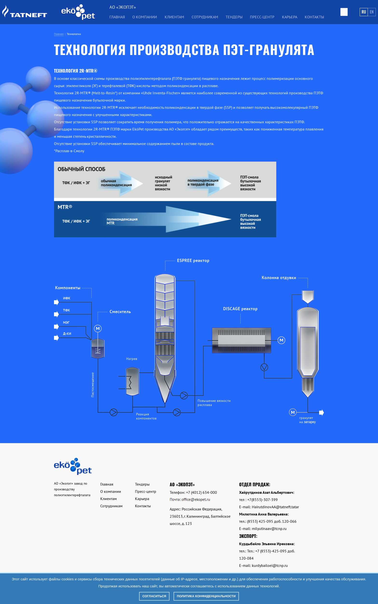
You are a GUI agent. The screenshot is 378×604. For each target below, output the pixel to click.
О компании (144, 16)
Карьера (289, 16)
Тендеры (234, 16)
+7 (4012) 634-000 (201, 492)
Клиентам (174, 16)
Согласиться (154, 596)
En (372, 12)
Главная (117, 16)
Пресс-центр (262, 16)
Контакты (314, 16)
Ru (364, 12)
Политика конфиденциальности (206, 596)
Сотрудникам (205, 16)
